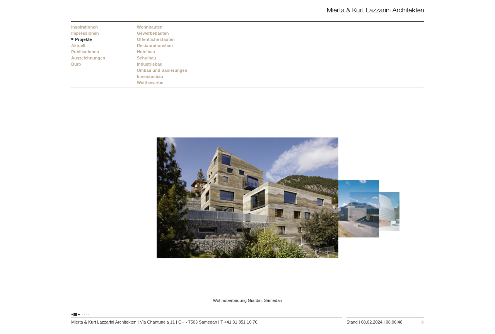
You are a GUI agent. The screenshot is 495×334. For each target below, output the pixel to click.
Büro (76, 64)
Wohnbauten (149, 27)
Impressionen (85, 33)
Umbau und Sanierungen (162, 70)
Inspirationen (84, 27)
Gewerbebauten (153, 33)
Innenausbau (150, 76)
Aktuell (78, 45)
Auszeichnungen (88, 58)
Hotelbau (146, 51)
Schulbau (146, 58)
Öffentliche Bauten (156, 39)
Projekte (83, 39)
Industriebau (149, 64)
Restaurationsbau (155, 45)
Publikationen (85, 51)
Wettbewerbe (150, 82)
